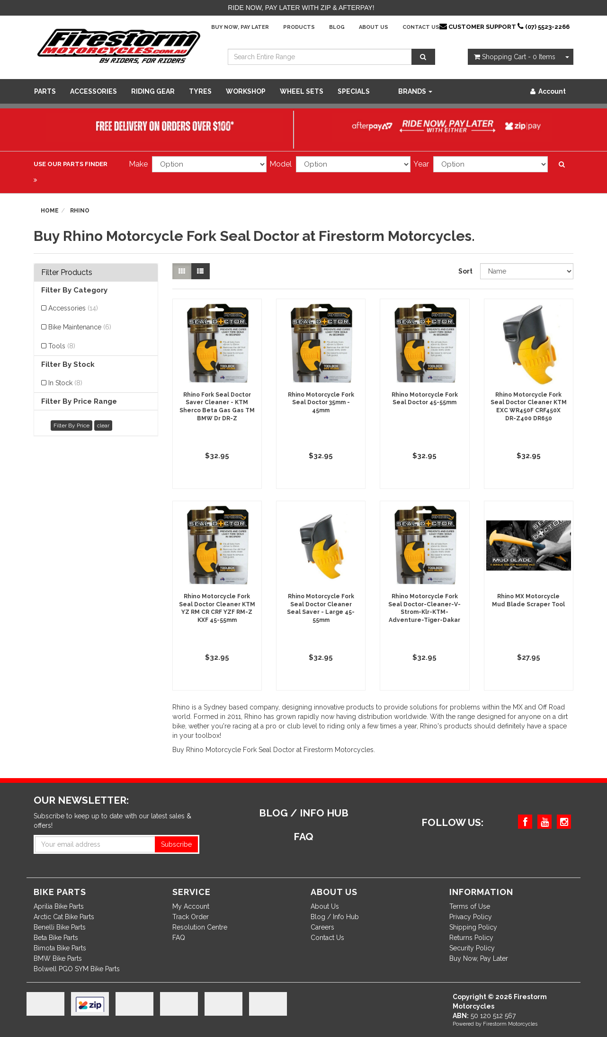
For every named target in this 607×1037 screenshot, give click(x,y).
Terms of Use (469, 906)
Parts (45, 91)
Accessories (93, 91)
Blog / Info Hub (335, 917)
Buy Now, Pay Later (240, 27)
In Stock (65, 383)
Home (50, 210)
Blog (337, 27)
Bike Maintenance (79, 327)
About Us (373, 27)
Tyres (200, 91)
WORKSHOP (246, 91)
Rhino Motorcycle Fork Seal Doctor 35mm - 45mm (321, 402)
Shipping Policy (473, 927)
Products (299, 27)
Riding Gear (153, 91)
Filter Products (66, 272)
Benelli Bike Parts (60, 927)
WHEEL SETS (301, 91)
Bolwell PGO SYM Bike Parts (77, 969)
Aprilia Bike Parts (59, 906)
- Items (514, 57)
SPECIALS (354, 91)
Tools (61, 346)
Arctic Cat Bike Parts (64, 917)
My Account (190, 906)
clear (103, 425)
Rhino (79, 210)
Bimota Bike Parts (60, 948)
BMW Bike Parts (58, 958)
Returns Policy (471, 937)
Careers (322, 927)
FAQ (178, 937)
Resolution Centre (199, 927)
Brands (415, 91)
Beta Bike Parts (56, 937)
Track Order (190, 917)
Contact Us (420, 27)
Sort (465, 271)
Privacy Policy (470, 917)
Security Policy (472, 948)
